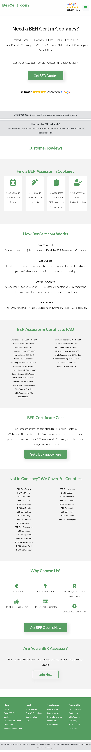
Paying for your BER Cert (67, 366)
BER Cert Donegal (23, 504)
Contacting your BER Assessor (23, 374)
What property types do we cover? (67, 359)
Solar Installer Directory (74, 726)
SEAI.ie (28, 720)
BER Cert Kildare (24, 519)
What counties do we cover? (23, 378)
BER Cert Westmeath (24, 542)
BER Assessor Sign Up (24, 393)
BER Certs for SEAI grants (23, 366)
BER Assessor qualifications (24, 385)
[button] (73, 7)
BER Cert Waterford (24, 538)
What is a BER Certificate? (24, 343)
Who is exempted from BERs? (67, 347)
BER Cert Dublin (24, 508)
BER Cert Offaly (23, 523)
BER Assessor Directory (74, 719)
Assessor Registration (13, 728)
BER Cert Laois (67, 493)
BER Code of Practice (24, 389)
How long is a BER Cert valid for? (23, 362)
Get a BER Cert (10, 713)
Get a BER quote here (45, 454)
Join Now (45, 675)
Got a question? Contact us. (75, 711)
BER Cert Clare (24, 496)
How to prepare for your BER (67, 351)
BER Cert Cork (24, 500)
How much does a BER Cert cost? (67, 340)
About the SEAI (24, 397)
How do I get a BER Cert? (24, 355)
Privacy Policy (31, 709)
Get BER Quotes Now (45, 627)
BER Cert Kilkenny (67, 489)
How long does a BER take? (24, 351)
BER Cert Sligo (24, 531)
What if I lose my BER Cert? (67, 343)
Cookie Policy (31, 717)
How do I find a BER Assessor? (23, 370)
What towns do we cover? (23, 381)
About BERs (9, 724)
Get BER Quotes (45, 76)
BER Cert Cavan (23, 493)
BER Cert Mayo (67, 512)
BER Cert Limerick (67, 500)
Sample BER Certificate (23, 359)
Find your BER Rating (12, 720)
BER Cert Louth (67, 508)
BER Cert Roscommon (24, 527)
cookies (88, 744)
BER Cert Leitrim (67, 496)
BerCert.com (15, 4)
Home (6, 709)
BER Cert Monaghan (67, 519)
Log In (6, 717)
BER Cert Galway (24, 512)
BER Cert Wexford (24, 546)
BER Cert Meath (67, 515)
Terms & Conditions (34, 713)
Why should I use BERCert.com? (24, 340)
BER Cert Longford (67, 504)
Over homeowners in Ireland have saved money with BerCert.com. (54, 717)
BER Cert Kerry (24, 515)
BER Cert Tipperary (24, 534)
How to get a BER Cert (67, 362)
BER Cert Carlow (24, 489)
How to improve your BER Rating (67, 355)
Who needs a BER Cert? (23, 347)
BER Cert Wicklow (24, 550)
